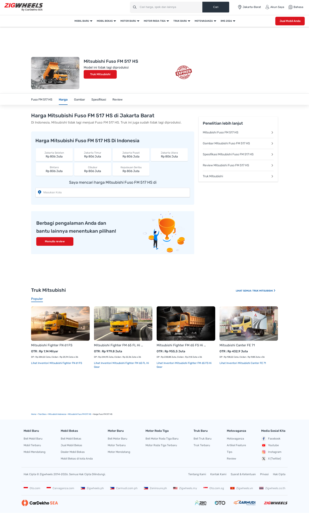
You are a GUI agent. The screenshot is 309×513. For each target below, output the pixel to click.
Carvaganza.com (60, 488)
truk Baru (42, 414)
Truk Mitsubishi (100, 74)
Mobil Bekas (105, 21)
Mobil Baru (81, 21)
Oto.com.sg (213, 488)
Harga (63, 99)
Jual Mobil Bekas (71, 445)
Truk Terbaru (202, 445)
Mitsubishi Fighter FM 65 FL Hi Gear (119, 345)
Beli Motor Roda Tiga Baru (162, 438)
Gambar (79, 99)
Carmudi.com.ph (124, 488)
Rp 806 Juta (54, 154)
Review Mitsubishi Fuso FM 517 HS (238, 165)
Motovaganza (204, 21)
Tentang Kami (197, 474)
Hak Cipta (279, 474)
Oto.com (32, 488)
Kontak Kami (218, 474)
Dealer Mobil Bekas (73, 451)
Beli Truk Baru (203, 438)
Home (33, 414)
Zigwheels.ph (92, 488)
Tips (229, 451)
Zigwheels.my (185, 488)
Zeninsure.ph (155, 488)
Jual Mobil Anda (290, 21)
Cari (215, 7)
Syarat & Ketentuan (243, 474)
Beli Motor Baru (117, 438)
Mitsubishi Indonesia (57, 414)
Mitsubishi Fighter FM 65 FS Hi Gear (182, 345)
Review (117, 99)
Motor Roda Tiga (155, 21)
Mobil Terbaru (32, 445)
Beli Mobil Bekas (71, 438)
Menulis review (55, 241)
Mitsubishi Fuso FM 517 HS (238, 132)
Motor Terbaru (117, 445)
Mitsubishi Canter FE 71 (237, 345)
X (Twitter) (271, 458)
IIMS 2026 (226, 21)
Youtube (270, 445)
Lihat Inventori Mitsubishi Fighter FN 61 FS (56, 363)
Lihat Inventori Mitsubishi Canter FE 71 (243, 363)
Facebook (270, 438)
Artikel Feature (236, 445)
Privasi (264, 474)
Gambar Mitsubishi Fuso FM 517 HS (238, 143)
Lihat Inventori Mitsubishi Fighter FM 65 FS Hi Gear (184, 365)
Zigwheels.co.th (272, 488)
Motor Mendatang (119, 451)
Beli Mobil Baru (33, 438)
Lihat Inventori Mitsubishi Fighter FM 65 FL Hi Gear (121, 365)
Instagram (271, 452)
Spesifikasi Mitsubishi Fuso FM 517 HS (238, 154)
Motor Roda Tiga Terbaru (161, 445)
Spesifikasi (98, 99)
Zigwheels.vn (241, 488)
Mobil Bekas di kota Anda (77, 458)
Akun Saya (274, 7)
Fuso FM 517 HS (41, 99)
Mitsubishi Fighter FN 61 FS (51, 345)
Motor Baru (128, 21)
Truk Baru (180, 21)
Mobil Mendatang (34, 451)
